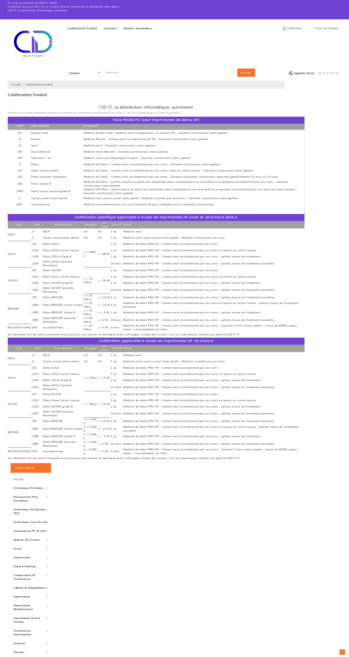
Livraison (110, 28)
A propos (169, 535)
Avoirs (238, 530)
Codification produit (82, 28)
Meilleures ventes (105, 530)
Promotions (100, 518)
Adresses (240, 536)
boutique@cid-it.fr (308, 547)
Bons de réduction (246, 541)
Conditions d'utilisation (179, 530)
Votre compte (247, 510)
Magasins (170, 564)
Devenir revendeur (137, 28)
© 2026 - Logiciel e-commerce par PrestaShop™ (174, 593)
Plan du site (171, 558)
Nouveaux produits (106, 524)
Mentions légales (175, 524)
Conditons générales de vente (184, 547)
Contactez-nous (174, 552)
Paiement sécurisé (176, 541)
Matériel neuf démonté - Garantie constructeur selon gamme (182, 152)
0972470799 (303, 541)
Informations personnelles (252, 519)
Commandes (243, 524)
